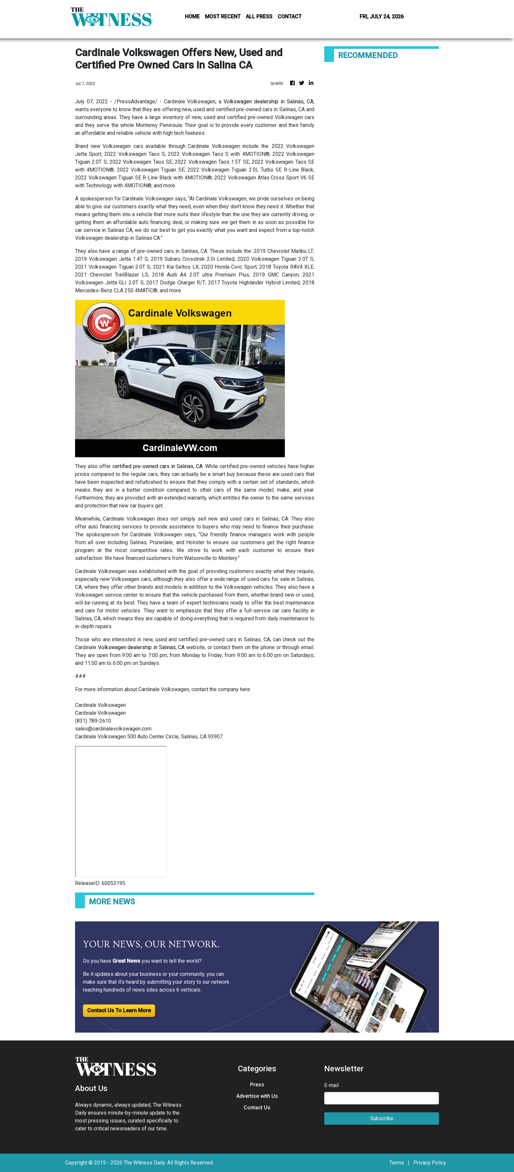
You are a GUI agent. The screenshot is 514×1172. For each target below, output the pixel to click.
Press (257, 1084)
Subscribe (381, 1118)
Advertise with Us (257, 1096)
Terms (396, 1163)
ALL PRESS (259, 16)
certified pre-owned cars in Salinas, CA (157, 466)
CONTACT (290, 16)
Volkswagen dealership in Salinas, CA (268, 101)
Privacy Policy (429, 1163)
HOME (192, 16)
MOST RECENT (223, 16)
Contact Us (257, 1107)
